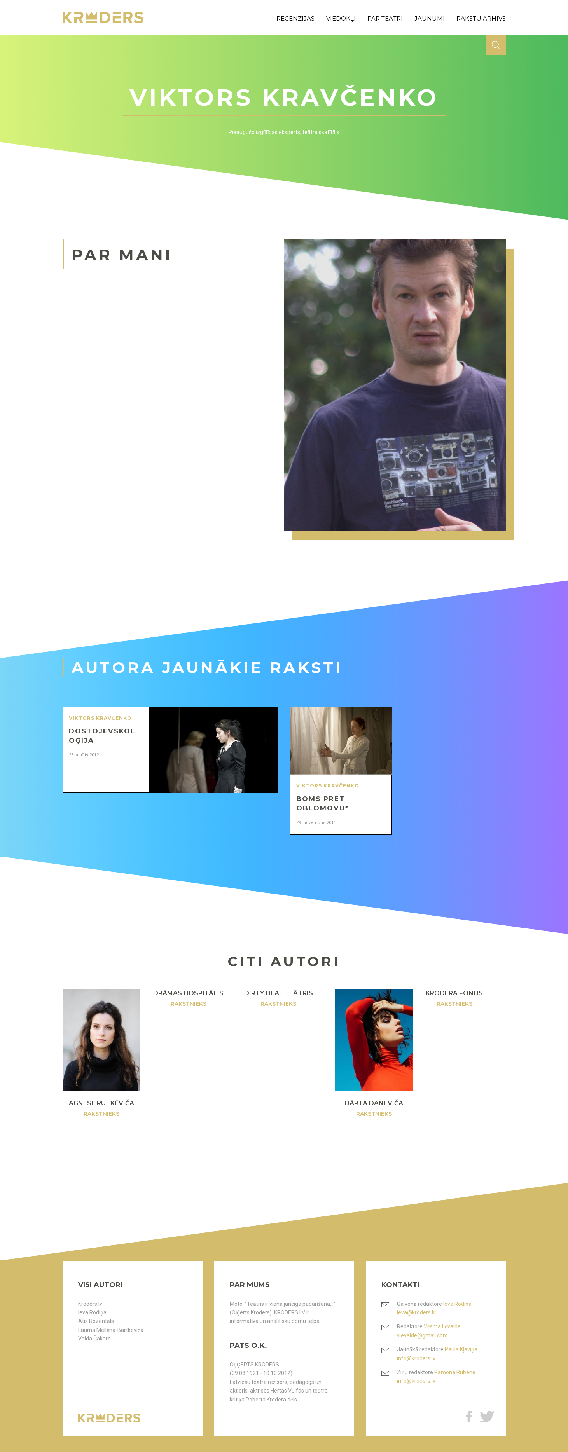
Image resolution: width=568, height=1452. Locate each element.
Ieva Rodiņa (92, 1312)
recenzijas (295, 18)
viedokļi (341, 18)
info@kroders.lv (416, 1358)
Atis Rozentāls (96, 1321)
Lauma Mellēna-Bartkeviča (110, 1330)
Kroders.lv (90, 1304)
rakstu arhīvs (481, 18)
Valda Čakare (94, 1338)
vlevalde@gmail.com (422, 1335)
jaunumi (429, 18)
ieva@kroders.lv (416, 1312)
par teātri (385, 18)
